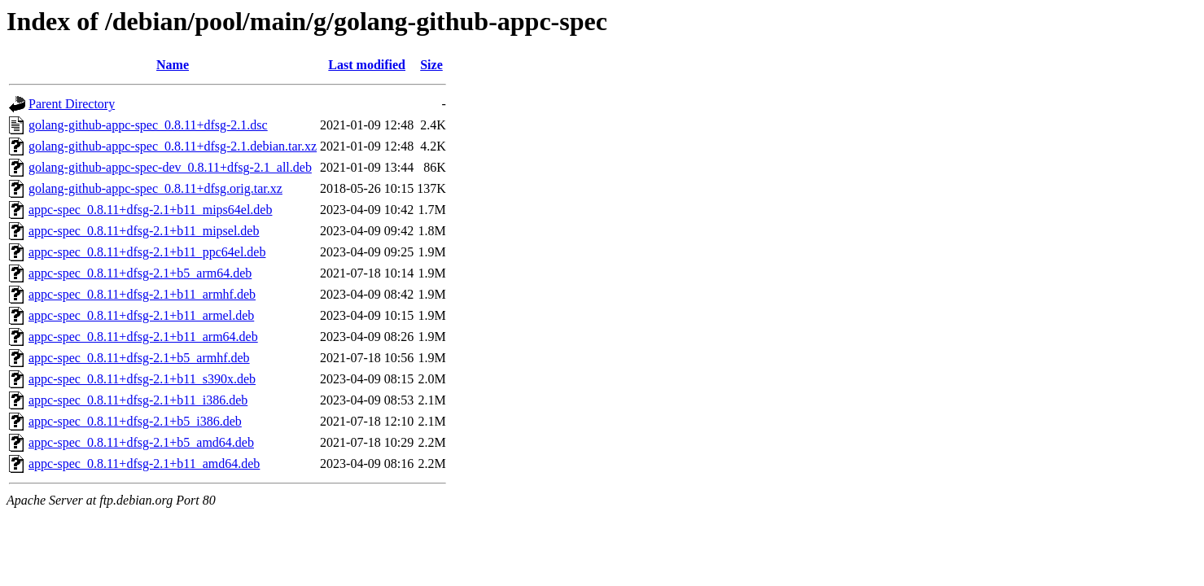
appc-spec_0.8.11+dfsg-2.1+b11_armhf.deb (142, 294)
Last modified (366, 65)
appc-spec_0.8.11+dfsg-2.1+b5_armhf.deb (139, 358)
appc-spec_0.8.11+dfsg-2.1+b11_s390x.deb (142, 379)
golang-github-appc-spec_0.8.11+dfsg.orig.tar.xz (155, 188)
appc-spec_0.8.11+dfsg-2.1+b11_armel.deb (141, 315)
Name (172, 65)
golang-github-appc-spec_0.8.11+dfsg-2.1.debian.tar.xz (172, 146)
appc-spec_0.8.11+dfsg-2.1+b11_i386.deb (137, 400)
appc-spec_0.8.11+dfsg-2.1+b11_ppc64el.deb (146, 252)
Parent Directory (71, 104)
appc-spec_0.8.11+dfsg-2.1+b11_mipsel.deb (143, 231)
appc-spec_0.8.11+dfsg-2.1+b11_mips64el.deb (150, 209)
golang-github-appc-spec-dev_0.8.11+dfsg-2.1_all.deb (170, 167)
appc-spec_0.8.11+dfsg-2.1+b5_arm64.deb (140, 273)
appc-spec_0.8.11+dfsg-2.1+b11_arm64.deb (143, 336)
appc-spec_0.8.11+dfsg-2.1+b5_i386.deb (135, 421)
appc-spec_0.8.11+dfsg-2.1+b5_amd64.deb (141, 442)
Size (431, 65)
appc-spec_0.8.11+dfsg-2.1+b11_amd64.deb (144, 463)
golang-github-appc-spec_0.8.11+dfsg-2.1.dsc (148, 125)
